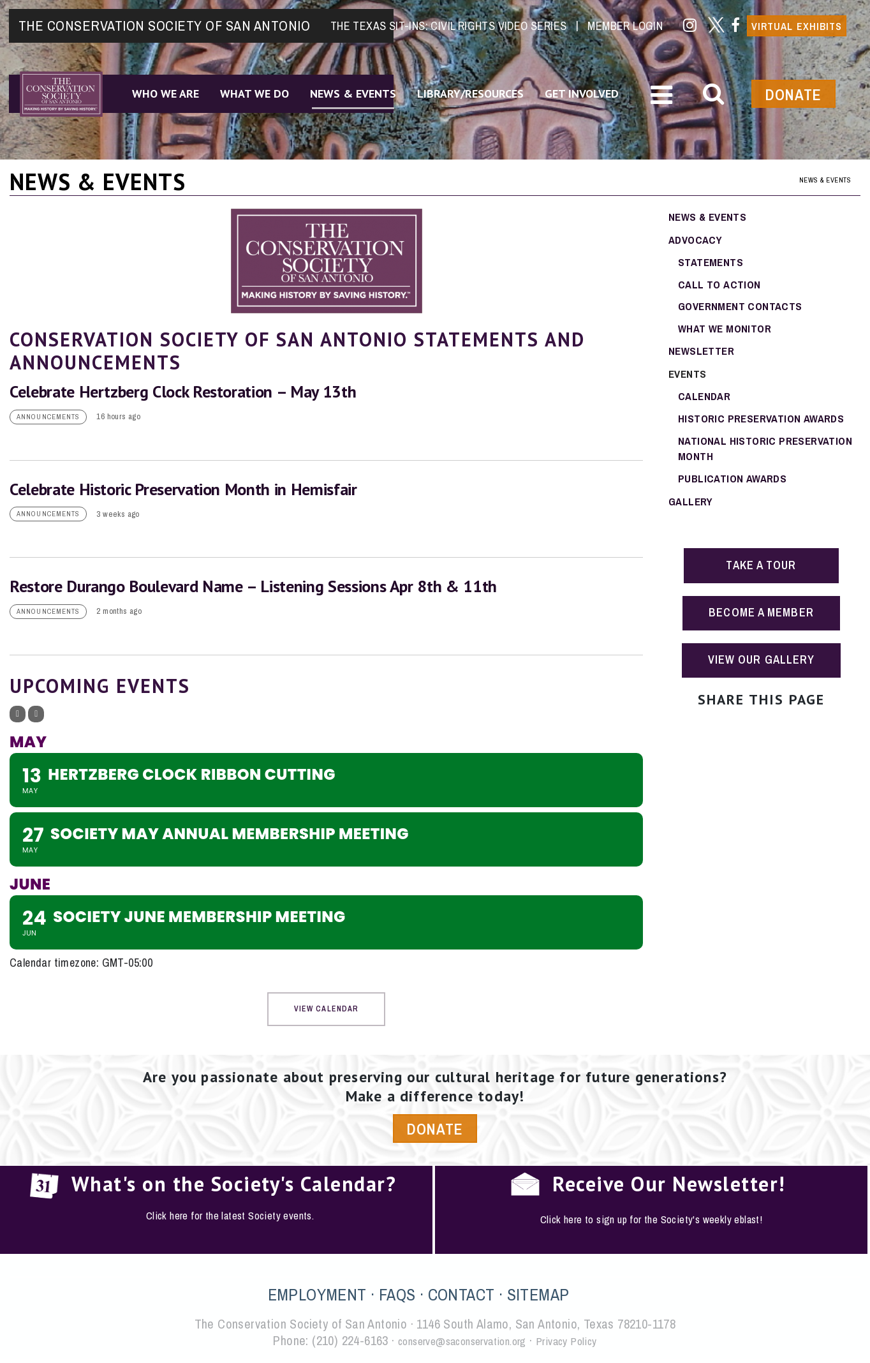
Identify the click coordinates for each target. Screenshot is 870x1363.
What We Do (253, 88)
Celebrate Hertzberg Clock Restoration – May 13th (183, 391)
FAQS (397, 1298)
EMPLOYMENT (317, 1298)
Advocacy (697, 240)
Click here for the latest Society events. (230, 1220)
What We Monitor (727, 331)
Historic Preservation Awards (765, 423)
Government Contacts (742, 309)
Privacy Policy (580, 1344)
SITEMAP (538, 1298)
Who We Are (160, 88)
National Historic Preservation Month (769, 454)
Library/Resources (478, 88)
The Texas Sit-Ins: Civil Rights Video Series (448, 16)
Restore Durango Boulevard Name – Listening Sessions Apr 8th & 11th (253, 588)
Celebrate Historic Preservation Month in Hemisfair (183, 489)
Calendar (706, 400)
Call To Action (720, 286)
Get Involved (594, 88)
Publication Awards (734, 486)
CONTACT (461, 1298)
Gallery (692, 509)
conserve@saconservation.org (457, 1344)
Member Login (623, 16)
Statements (711, 263)
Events (688, 377)
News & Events (357, 88)
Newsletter (702, 354)
